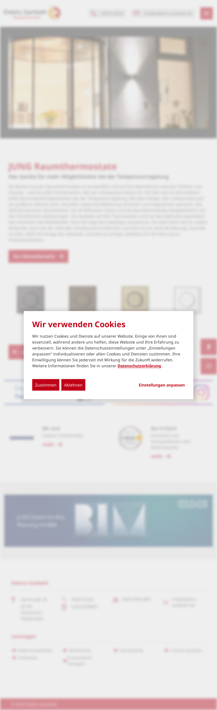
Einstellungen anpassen (162, 385)
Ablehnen (73, 385)
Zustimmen (46, 385)
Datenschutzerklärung (139, 365)
